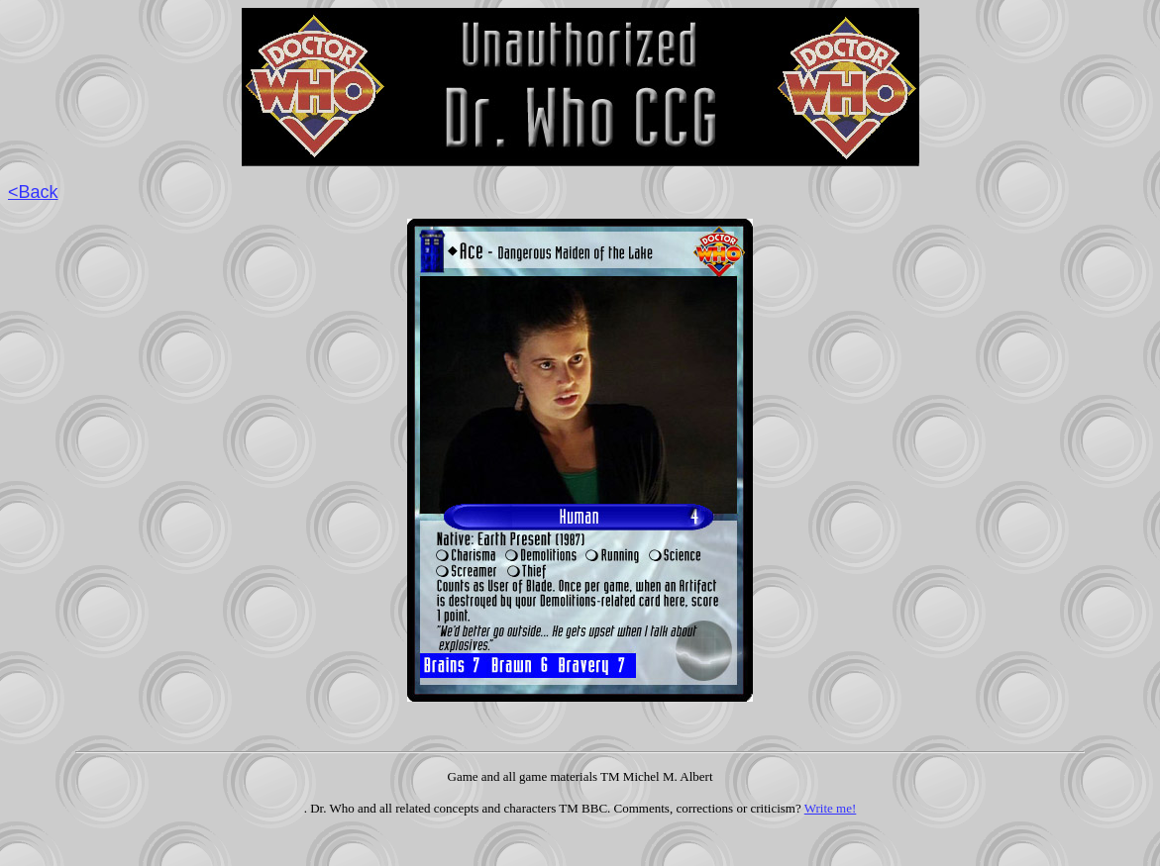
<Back (33, 192)
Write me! (830, 808)
